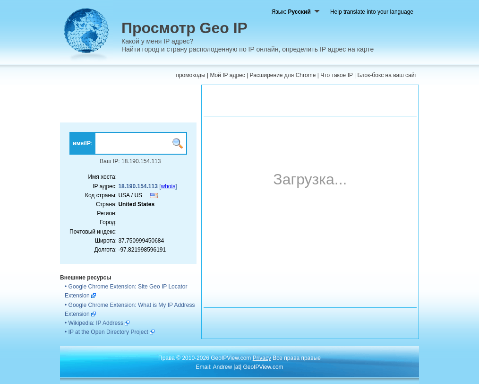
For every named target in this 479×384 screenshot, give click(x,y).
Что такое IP (336, 75)
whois (168, 186)
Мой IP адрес (227, 75)
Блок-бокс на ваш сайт (387, 75)
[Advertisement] (128, 103)
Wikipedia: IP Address (96, 323)
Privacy (262, 358)
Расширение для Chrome (283, 75)
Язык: (296, 12)
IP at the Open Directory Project (108, 332)
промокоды (190, 75)
